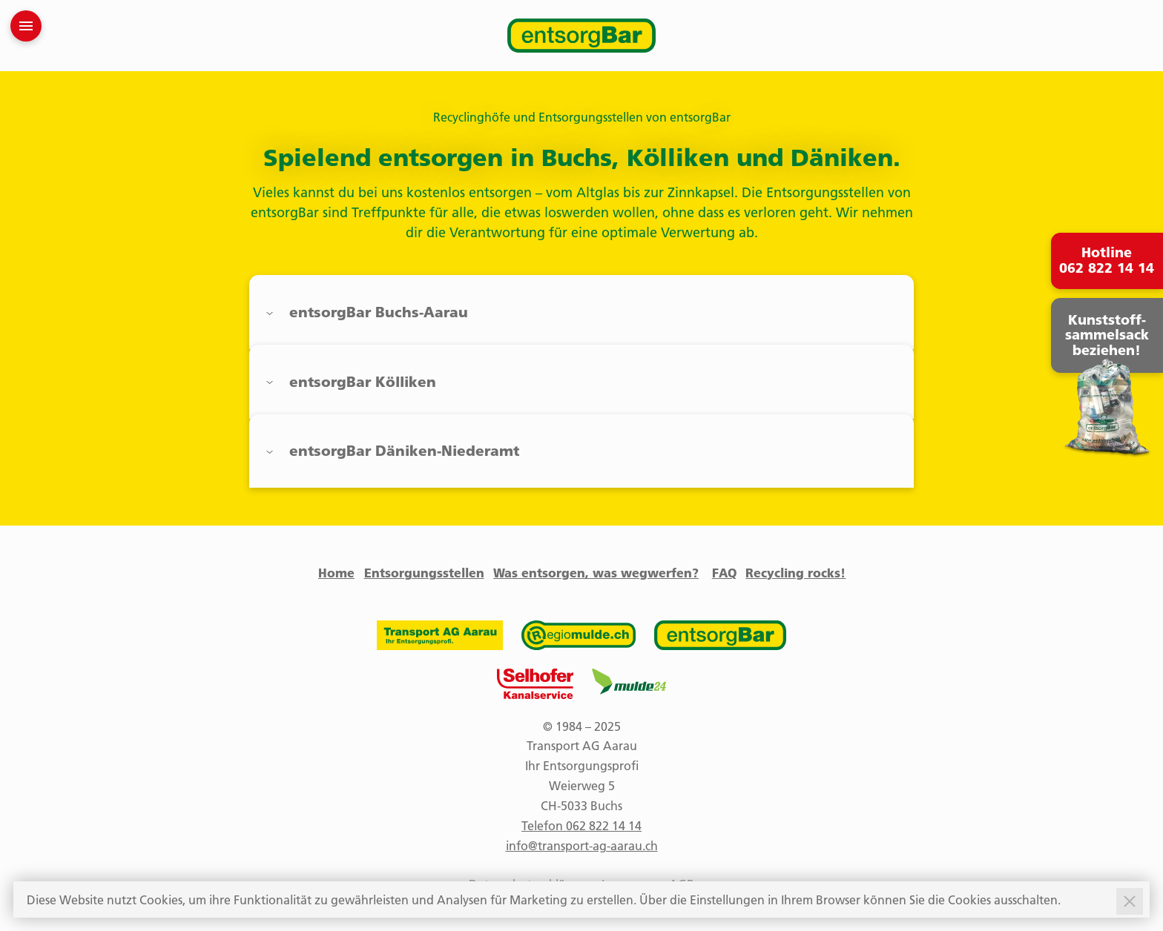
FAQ (724, 572)
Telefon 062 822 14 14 (581, 825)
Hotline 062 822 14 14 (1106, 260)
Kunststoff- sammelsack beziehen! (1107, 336)
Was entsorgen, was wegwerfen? (596, 572)
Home (336, 572)
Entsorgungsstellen (424, 572)
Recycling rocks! (795, 572)
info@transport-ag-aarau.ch (582, 845)
